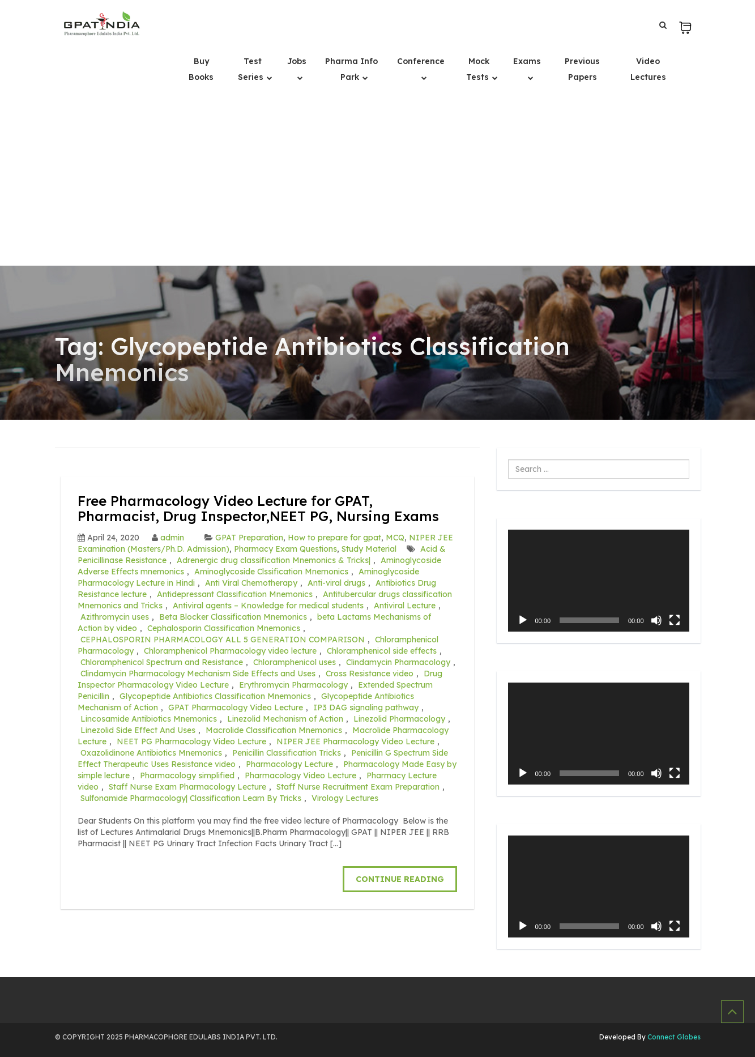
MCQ (395, 537)
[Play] (522, 620)
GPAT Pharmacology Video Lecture (235, 707)
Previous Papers (582, 69)
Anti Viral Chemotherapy (251, 583)
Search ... (508, 459)
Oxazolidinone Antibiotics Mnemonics (151, 753)
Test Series (252, 69)
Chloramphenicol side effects (382, 651)
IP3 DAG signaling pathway (366, 707)
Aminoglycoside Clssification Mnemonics (271, 571)
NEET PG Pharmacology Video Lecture (191, 741)
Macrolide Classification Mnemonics (274, 730)
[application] (598, 581)
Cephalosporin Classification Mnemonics (223, 628)
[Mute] (656, 620)
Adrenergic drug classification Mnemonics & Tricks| (273, 560)
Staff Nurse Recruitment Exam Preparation (358, 787)
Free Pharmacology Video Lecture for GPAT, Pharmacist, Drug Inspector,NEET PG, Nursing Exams (258, 508)
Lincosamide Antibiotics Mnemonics (148, 719)
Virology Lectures (345, 798)
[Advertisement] (378, 180)
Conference (421, 61)
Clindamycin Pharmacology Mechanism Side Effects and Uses (197, 673)
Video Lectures (648, 69)
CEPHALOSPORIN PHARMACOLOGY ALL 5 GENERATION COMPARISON (222, 639)
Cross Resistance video (369, 673)
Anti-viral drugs (336, 583)
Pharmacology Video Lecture (300, 775)
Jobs (296, 61)
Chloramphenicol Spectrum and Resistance (161, 662)
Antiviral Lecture (405, 605)
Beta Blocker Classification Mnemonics (233, 617)
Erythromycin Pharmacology (293, 685)
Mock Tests (478, 69)
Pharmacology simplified (187, 775)
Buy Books (201, 69)
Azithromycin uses (114, 617)
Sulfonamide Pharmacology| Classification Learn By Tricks (190, 798)
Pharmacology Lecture (289, 764)
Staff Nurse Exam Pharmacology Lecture (187, 787)
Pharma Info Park (351, 69)
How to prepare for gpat (334, 537)
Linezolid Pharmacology (399, 719)
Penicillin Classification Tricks (286, 753)
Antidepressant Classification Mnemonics (235, 594)
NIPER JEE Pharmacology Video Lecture (355, 741)
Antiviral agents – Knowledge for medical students (268, 605)
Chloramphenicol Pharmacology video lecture (230, 651)
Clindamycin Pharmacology (398, 662)
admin (172, 537)
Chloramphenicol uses (294, 662)
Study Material (369, 549)
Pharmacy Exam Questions (285, 549)
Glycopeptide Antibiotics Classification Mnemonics (215, 696)
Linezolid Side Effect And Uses (137, 730)
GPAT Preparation (249, 537)
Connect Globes (673, 1037)
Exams (527, 61)
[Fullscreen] (674, 620)
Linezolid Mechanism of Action (285, 719)
